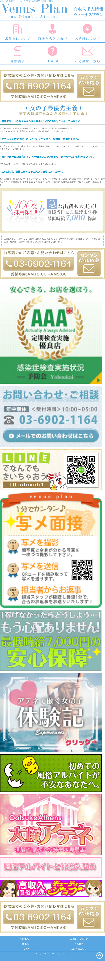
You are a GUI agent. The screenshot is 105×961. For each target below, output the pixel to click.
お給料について (26, 943)
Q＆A (26, 949)
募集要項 (78, 943)
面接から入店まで (79, 939)
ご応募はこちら (78, 949)
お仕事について (26, 939)
